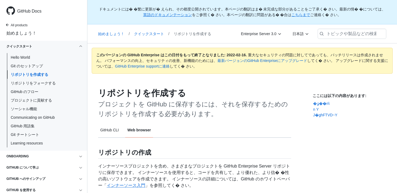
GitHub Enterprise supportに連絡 (142, 66)
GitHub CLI (109, 130)
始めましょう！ (21, 33)
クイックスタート (151, 34)
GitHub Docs (29, 11)
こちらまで (300, 15)
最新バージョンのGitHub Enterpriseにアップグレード (262, 60)
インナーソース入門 (126, 185)
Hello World (20, 57)
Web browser (139, 130)
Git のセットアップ (27, 66)
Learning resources (27, 143)
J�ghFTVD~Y (325, 115)
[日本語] (300, 34)
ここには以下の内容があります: (339, 96)
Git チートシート (25, 134)
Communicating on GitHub (33, 117)
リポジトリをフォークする (33, 83)
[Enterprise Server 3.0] (261, 34)
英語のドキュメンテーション (167, 15)
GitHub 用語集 (23, 126)
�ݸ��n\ (321, 103)
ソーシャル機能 (24, 109)
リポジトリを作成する (29, 74)
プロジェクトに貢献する (31, 100)
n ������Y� (316, 109)
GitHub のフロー (24, 92)
